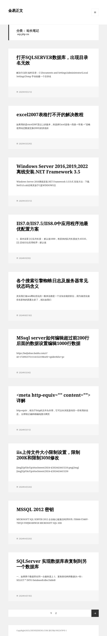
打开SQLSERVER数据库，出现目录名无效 (52, 60)
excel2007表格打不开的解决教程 (49, 114)
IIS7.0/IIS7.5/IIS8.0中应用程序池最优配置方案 (52, 226)
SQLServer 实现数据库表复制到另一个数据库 (51, 564)
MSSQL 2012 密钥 (35, 509)
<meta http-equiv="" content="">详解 (53, 397)
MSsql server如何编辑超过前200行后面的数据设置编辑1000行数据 (52, 340)
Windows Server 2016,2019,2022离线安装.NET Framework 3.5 (52, 169)
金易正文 (15, 10)
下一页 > (95, 613)
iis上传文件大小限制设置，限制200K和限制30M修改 (48, 455)
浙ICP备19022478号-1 (57, 630)
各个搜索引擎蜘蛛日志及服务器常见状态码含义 (52, 283)
